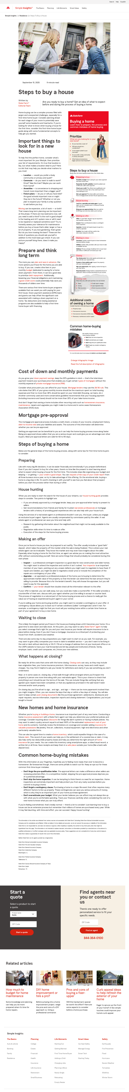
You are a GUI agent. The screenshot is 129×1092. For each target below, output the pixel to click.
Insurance (34, 1063)
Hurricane (106, 1058)
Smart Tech (82, 1053)
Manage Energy (84, 1049)
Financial (34, 1053)
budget (29, 270)
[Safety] (84, 8)
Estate (33, 1049)
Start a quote (22, 932)
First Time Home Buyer (63, 1053)
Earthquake (106, 1044)
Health (33, 1058)
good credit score (27, 281)
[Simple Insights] (24, 9)
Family (9, 1053)
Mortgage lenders (75, 388)
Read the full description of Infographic (87, 364)
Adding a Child (60, 1058)
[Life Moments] (61, 8)
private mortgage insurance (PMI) (50, 384)
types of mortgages (86, 381)
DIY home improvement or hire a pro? (47, 993)
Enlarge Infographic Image (82, 360)
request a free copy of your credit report (87, 475)
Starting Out (59, 1044)
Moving (22, 209)
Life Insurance (36, 1068)
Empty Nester (60, 1082)
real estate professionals (84, 508)
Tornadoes (106, 1068)
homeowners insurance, (94, 403)
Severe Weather (108, 1063)
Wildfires (105, 1073)
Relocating (58, 1077)
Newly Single (59, 1073)
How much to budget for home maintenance (17, 993)
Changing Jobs (60, 1063)
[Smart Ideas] (74, 8)
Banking (10, 1049)
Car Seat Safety (84, 1044)
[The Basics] (40, 8)
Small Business (36, 1077)
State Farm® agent (93, 627)
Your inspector (89, 565)
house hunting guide (91, 496)
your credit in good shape (50, 475)
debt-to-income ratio (28, 425)
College (33, 1044)
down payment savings (44, 378)
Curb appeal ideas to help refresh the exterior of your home (109, 994)
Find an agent (92, 930)
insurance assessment (33, 717)
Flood (104, 1053)
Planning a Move (61, 1068)
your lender (39, 587)
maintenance (24, 405)
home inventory (60, 734)
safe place (72, 745)
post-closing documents (47, 695)
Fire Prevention (108, 1049)
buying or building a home (44, 714)
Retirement (35, 1073)
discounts (53, 720)
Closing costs (75, 663)
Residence (11, 1058)
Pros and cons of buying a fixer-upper (77, 993)
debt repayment (36, 275)
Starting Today (83, 1058)
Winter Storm (107, 1077)
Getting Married (61, 1049)
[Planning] (50, 8)
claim (27, 737)
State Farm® (25, 104)
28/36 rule (99, 388)
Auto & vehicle (12, 1044)
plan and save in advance (45, 262)
